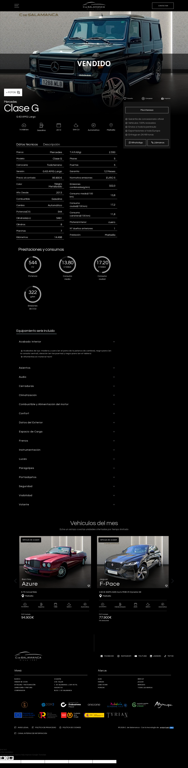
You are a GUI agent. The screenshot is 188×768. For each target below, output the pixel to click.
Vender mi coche (21, 681)
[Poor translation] (9, 758)
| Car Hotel (65, 684)
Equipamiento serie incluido (35, 330)
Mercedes (141, 684)
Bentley (141, 679)
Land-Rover (103, 684)
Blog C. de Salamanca (63, 690)
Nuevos (17, 679)
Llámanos (158, 142)
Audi (100, 679)
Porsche (101, 687)
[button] (66, 342)
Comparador (19, 690)
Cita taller (58, 681)
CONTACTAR (163, 6)
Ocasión (57, 679)
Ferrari (101, 681)
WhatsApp (136, 142)
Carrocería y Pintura (23, 687)
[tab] (66, 342)
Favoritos (58, 687)
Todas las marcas (145, 687)
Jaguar (141, 681)
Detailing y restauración (25, 684)
